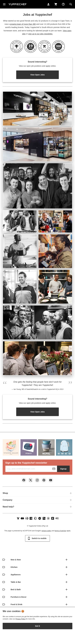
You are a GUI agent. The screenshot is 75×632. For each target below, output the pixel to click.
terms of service (60, 531)
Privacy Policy (21, 619)
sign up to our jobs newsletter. (40, 34)
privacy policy (46, 531)
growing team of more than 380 (23, 24)
